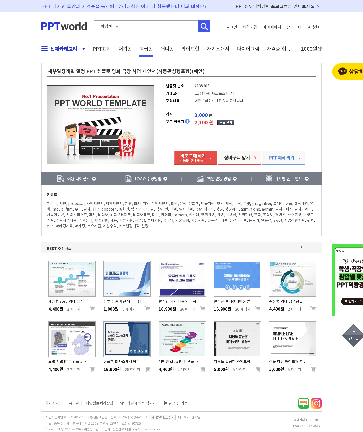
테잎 (155, 215)
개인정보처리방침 (99, 403)
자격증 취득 (279, 48)
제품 (113, 220)
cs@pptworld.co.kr (147, 429)
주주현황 (294, 215)
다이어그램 (248, 48)
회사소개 (52, 403)
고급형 (146, 48)
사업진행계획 (294, 220)
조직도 (268, 215)
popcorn (109, 209)
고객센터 (314, 27)
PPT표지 (102, 48)
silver (266, 204)
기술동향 (182, 220)
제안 (62, 204)
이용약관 (72, 403)
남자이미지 (284, 209)
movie (58, 209)
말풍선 (266, 220)
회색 (174, 204)
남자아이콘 (303, 209)
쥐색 (238, 204)
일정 (144, 226)
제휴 (128, 204)
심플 (289, 204)
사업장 (140, 220)
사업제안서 (95, 204)
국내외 (168, 220)
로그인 (231, 27)
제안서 (52, 204)
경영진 (280, 215)
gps (50, 226)
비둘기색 (208, 204)
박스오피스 (139, 209)
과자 (92, 215)
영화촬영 (208, 215)
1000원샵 (311, 48)
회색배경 (301, 204)
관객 (173, 209)
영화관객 (186, 209)
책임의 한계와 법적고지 (138, 403)
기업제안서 (160, 204)
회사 (137, 204)
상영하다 (232, 209)
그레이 (278, 204)
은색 (183, 204)
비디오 (103, 215)
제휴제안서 (114, 204)
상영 (219, 209)
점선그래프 (238, 220)
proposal (76, 204)
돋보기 (254, 220)
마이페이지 (272, 27)
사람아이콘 (55, 215)
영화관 (124, 209)
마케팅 (80, 226)
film (69, 209)
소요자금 (94, 226)
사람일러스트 (76, 215)
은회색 (194, 204)
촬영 (220, 215)
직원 (159, 209)
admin (267, 209)
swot (278, 220)
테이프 (209, 209)
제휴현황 (101, 220)
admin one (250, 209)
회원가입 (250, 27)
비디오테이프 (120, 215)
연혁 (257, 215)
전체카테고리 (61, 48)
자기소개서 (218, 48)
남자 (87, 209)
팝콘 (96, 209)
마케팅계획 (64, 226)
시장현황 (198, 220)
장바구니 (294, 27)
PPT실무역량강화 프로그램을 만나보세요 (275, 6)
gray (256, 204)
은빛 (246, 204)
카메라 (166, 215)
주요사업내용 (66, 220)
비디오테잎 (141, 215)
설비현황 (154, 220)
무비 (78, 209)
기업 (146, 204)
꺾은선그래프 (217, 220)
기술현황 (126, 220)
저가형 (125, 48)
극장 (198, 209)
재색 (229, 204)
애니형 (167, 48)
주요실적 (85, 220)
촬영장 (231, 215)
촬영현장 (245, 215)
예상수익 (110, 226)
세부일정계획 (129, 226)
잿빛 (220, 204)
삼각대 (194, 215)
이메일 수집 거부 (175, 403)
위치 (310, 220)
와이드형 (190, 48)
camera (180, 215)
